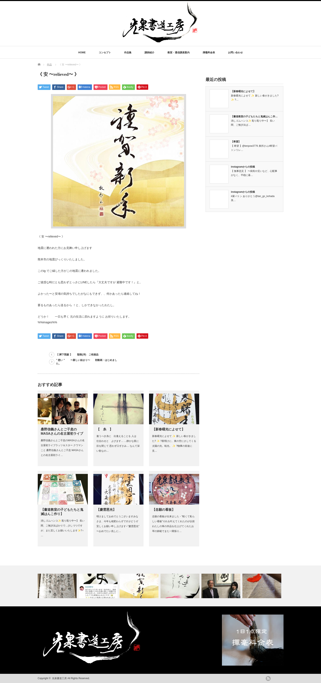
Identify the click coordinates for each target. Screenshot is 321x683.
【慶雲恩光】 (106, 509)
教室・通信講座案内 (178, 52)
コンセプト (105, 52)
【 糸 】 (104, 429)
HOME (82, 52)
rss (268, 678)
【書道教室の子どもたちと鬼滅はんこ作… (254, 116)
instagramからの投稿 (243, 166)
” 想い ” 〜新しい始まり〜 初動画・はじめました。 (86, 362)
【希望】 (236, 141)
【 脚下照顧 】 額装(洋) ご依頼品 (77, 354)
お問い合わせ (235, 52)
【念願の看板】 (163, 509)
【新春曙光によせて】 (168, 429)
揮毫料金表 (209, 52)
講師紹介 (149, 52)
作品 (49, 64)
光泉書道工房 (59, 678)
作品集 (127, 52)
